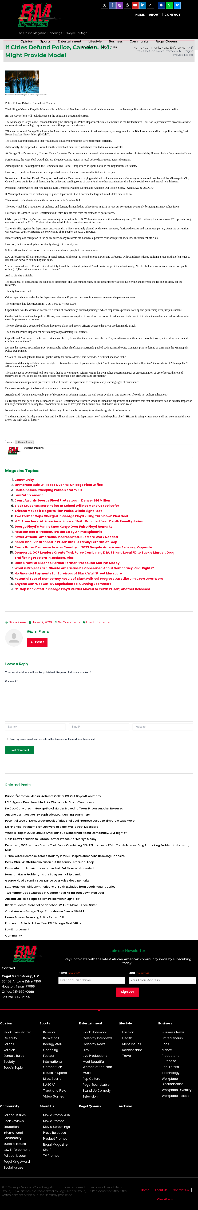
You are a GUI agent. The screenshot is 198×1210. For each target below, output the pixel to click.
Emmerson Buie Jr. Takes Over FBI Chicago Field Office (58, 485)
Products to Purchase (170, 1058)
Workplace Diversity (177, 1090)
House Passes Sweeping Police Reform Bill (48, 490)
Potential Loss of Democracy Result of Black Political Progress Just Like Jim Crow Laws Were (88, 579)
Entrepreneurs (172, 1038)
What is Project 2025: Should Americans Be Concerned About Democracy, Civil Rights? (84, 568)
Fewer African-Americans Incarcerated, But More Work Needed (66, 537)
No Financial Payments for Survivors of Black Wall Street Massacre (68, 573)
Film (86, 1050)
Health (127, 1038)
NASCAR (49, 1085)
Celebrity (10, 1038)
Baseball (49, 1032)
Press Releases (54, 1133)
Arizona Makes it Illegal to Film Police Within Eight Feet (58, 511)
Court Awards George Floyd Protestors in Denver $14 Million (62, 500)
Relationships (132, 1050)
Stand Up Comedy (97, 1090)
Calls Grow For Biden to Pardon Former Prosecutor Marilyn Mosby (67, 563)
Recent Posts (25, 442)
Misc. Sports (52, 1079)
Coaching (50, 1050)
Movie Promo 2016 (56, 1115)
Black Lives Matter (17, 1032)
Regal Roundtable (96, 1085)
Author (10, 442)
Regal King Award (16, 1162)
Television (90, 1096)
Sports (45, 41)
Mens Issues (131, 1044)
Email (139, 973)
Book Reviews (13, 1121)
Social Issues (13, 1167)
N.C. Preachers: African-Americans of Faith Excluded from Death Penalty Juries (78, 521)
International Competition (52, 1064)
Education (11, 1127)
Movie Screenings (56, 1127)
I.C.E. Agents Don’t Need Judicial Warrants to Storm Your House (49, 802)
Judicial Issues (14, 1144)
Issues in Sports (55, 1073)
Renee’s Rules (13, 1056)
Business (116, 41)
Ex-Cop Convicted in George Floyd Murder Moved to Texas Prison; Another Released (82, 589)
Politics (8, 1044)
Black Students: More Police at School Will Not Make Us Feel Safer (66, 506)
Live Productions (95, 1056)
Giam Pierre (34, 448)
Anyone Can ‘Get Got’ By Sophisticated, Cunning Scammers (62, 584)
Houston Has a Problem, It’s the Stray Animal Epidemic (58, 532)
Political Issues (14, 1115)
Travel (127, 1056)
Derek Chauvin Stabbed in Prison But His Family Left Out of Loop (65, 542)
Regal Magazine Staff (55, 1147)
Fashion (128, 1032)
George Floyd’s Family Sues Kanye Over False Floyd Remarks (63, 526)
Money (167, 1050)
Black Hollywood (95, 1032)
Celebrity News (94, 1044)
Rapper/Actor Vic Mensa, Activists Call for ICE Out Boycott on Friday (53, 796)
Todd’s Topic (13, 1068)
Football (49, 1056)
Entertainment (69, 41)
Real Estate (170, 1067)
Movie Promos (53, 1121)
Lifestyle (95, 41)
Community (139, 41)
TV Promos (51, 1156)
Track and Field (54, 1090)
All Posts (37, 642)
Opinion (27, 41)
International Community (13, 1135)
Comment (11, 681)
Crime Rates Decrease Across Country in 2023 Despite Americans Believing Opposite (83, 547)
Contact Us (181, 1190)
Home (145, 1190)
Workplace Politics (175, 1096)
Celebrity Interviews (97, 1038)
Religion (9, 1050)
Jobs (165, 1044)
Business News (173, 1032)
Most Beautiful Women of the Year (97, 1064)
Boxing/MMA (52, 1044)
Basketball (51, 1038)
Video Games (53, 1096)
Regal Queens (167, 41)
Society (9, 1062)
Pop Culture (91, 1079)
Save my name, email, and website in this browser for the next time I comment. (52, 739)
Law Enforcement (28, 495)
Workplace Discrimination (173, 1081)
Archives (88, 47)
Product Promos (55, 1139)
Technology (171, 1073)
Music (87, 1073)
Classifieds (165, 1199)
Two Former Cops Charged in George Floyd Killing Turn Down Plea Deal (71, 516)
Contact (8, 968)
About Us (109, 47)
